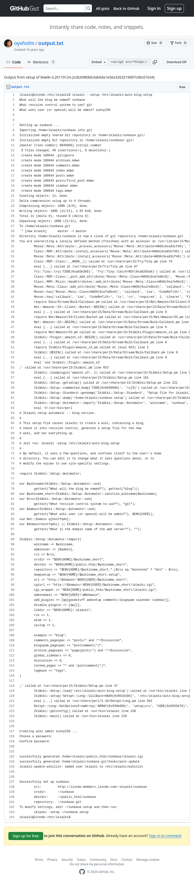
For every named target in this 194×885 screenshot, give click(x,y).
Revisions (41, 62)
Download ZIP (176, 62)
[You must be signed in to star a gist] (155, 42)
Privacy (52, 859)
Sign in (154, 8)
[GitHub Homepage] (82, 872)
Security (67, 859)
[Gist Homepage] (24, 8)
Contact (127, 859)
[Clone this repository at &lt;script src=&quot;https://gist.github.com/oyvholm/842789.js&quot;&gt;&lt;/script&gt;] (129, 62)
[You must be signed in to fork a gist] (179, 42)
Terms (39, 859)
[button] (155, 62)
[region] (97, 456)
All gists (102, 8)
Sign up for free (26, 835)
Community (98, 859)
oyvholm (24, 43)
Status (81, 859)
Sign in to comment (165, 835)
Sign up (174, 8)
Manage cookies (147, 859)
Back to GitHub (126, 8)
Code (13, 62)
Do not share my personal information (97, 864)
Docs (113, 859)
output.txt (51, 43)
